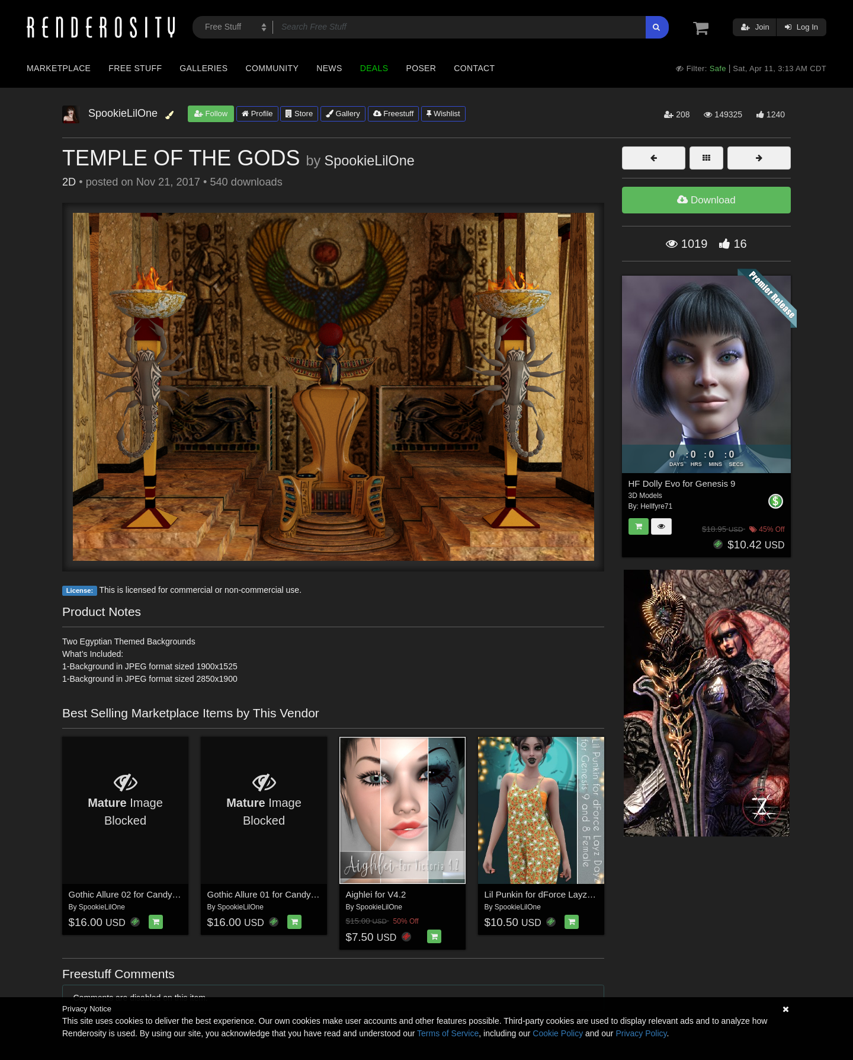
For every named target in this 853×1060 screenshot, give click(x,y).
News (329, 68)
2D (69, 182)
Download (706, 200)
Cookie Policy (558, 1033)
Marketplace (59, 68)
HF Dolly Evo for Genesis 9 (682, 483)
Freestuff (393, 113)
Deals (374, 68)
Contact (474, 68)
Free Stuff (135, 68)
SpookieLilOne (370, 160)
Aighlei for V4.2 (376, 894)
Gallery (343, 113)
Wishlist (443, 113)
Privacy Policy (640, 1033)
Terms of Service (448, 1033)
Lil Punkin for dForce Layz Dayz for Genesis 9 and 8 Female (603, 894)
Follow (210, 113)
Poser (421, 68)
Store (299, 113)
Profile (257, 113)
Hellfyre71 (656, 506)
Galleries (203, 68)
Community (272, 68)
